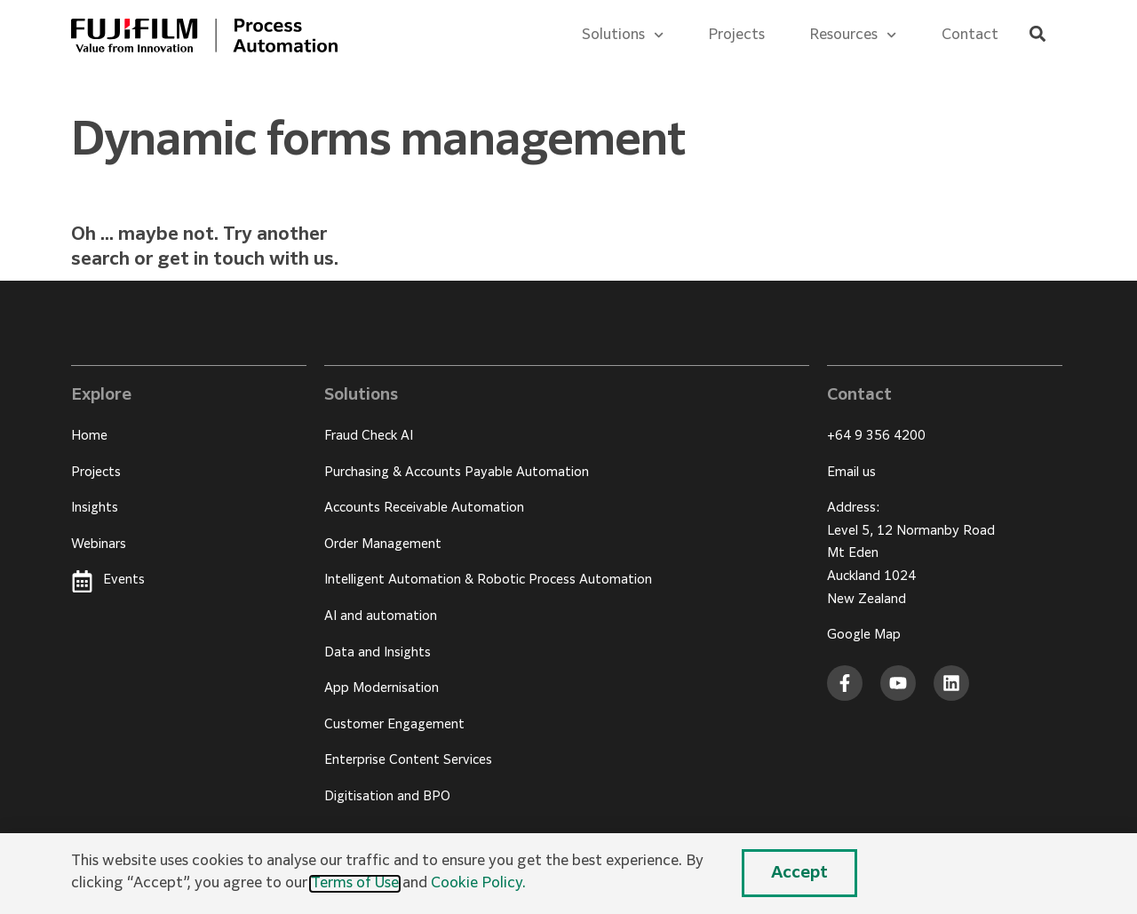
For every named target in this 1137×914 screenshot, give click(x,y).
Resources (852, 35)
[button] (1037, 34)
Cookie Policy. (478, 884)
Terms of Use (355, 884)
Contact (970, 35)
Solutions (623, 35)
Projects (736, 35)
